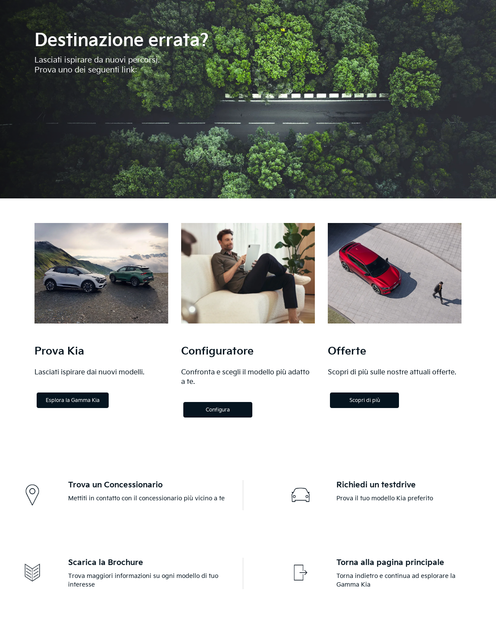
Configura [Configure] (218, 410)
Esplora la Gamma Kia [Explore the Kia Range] (73, 400)
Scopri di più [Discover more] (364, 400)
